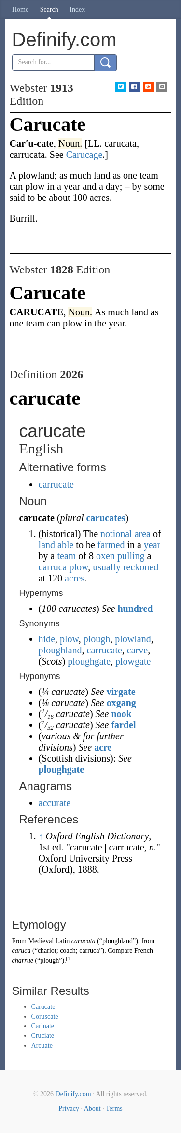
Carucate (43, 1006)
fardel (123, 725)
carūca (21, 950)
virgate (121, 691)
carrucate (56, 484)
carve (137, 650)
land (47, 544)
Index (77, 9)
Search (49, 9)
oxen (105, 556)
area (143, 533)
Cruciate (42, 1035)
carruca (53, 567)
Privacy (68, 1108)
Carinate (42, 1026)
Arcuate (42, 1045)
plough (97, 639)
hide (47, 639)
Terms (114, 1108)
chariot (47, 950)
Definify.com (73, 1094)
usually (107, 567)
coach (68, 950)
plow (78, 567)
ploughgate (89, 661)
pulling (131, 556)
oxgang (121, 702)
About (92, 1108)
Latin (63, 941)
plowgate (133, 661)
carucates (105, 517)
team (66, 556)
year (152, 544)
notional (116, 533)
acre (102, 747)
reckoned (140, 567)
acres (74, 578)
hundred (135, 608)
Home (20, 9)
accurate (55, 802)
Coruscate (44, 1016)
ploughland (60, 650)
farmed (111, 544)
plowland (133, 639)
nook (121, 713)
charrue (22, 960)
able (65, 544)
